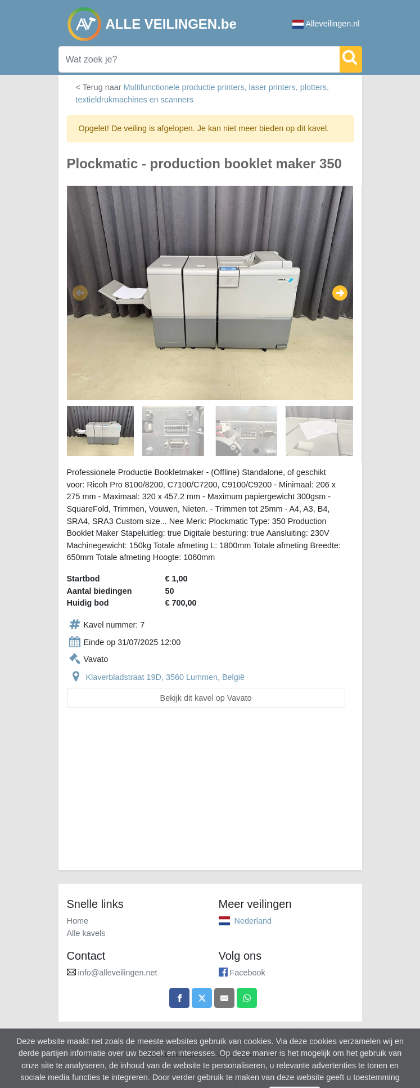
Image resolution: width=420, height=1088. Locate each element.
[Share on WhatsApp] (247, 998)
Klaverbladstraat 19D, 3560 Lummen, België (165, 677)
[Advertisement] (210, 796)
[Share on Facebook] (179, 998)
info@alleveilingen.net (117, 972)
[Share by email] (224, 998)
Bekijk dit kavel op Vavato (206, 697)
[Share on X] (202, 998)
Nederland (253, 920)
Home (77, 920)
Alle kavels (86, 933)
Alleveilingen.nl (326, 24)
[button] (80, 293)
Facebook (247, 972)
